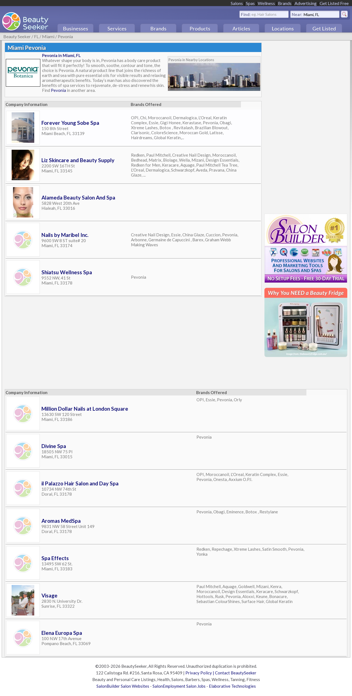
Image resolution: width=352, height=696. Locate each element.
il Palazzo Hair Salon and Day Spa (80, 483)
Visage (49, 595)
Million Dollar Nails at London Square (84, 408)
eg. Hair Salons (264, 14)
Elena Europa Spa (61, 633)
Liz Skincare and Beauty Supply (77, 160)
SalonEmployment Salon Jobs (179, 686)
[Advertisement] (303, 126)
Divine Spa (53, 446)
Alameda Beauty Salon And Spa (78, 197)
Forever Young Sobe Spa (70, 123)
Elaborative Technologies (232, 686)
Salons (237, 3)
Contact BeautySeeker (235, 672)
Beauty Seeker (17, 36)
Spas (250, 3)
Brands (284, 3)
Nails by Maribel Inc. (64, 235)
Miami (48, 36)
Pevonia (65, 36)
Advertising (306, 3)
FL (36, 36)
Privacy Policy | (200, 672)
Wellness (266, 3)
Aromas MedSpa (61, 521)
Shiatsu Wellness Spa (66, 272)
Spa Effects (55, 558)
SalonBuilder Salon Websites (122, 686)
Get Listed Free (334, 3)
